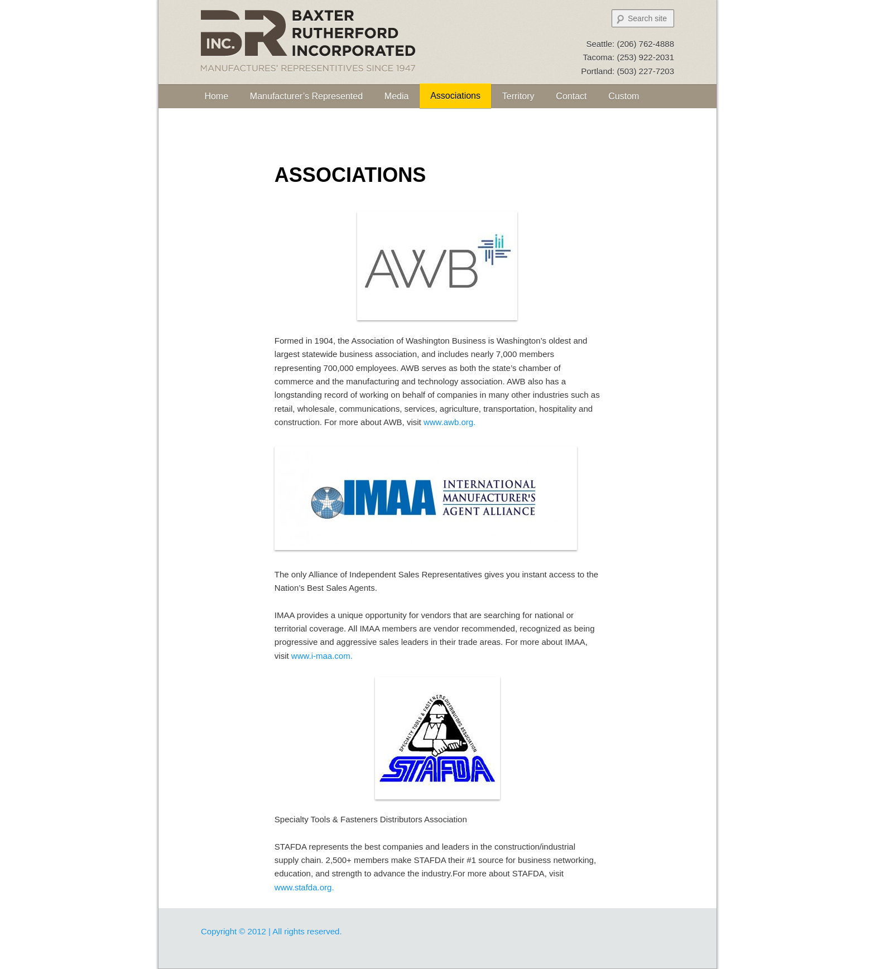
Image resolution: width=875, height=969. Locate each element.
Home (216, 96)
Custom (623, 96)
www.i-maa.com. (322, 656)
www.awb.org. (449, 422)
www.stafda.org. (304, 887)
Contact (571, 96)
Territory (518, 96)
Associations (455, 95)
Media (396, 96)
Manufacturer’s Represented (306, 96)
